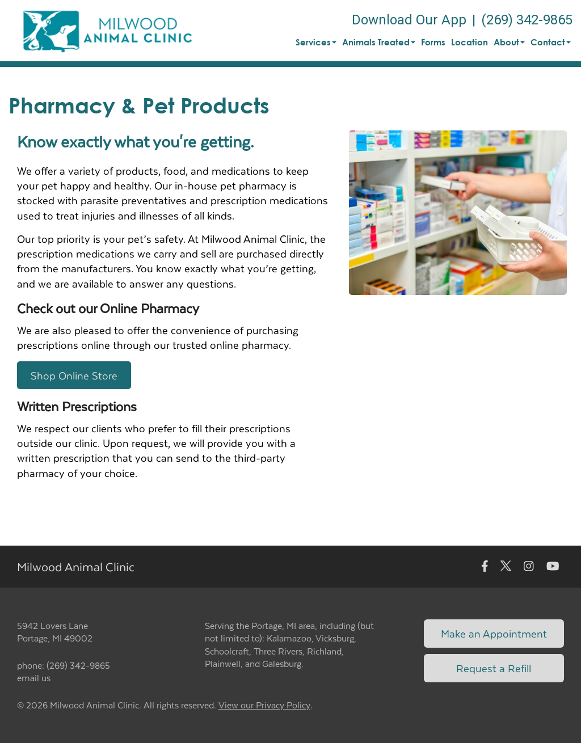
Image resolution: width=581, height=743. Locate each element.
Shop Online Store (74, 375)
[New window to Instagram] (529, 566)
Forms (433, 42)
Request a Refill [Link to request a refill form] (493, 668)
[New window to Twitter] (505, 566)
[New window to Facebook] (485, 566)
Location (469, 42)
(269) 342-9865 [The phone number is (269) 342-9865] (526, 20)
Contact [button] (551, 42)
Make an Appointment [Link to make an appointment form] (494, 633)
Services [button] (316, 42)
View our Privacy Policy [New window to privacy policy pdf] (264, 705)
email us (33, 677)
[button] (107, 30)
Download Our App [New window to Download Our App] (409, 20)
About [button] (509, 42)
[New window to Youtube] (553, 566)
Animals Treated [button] (378, 42)
